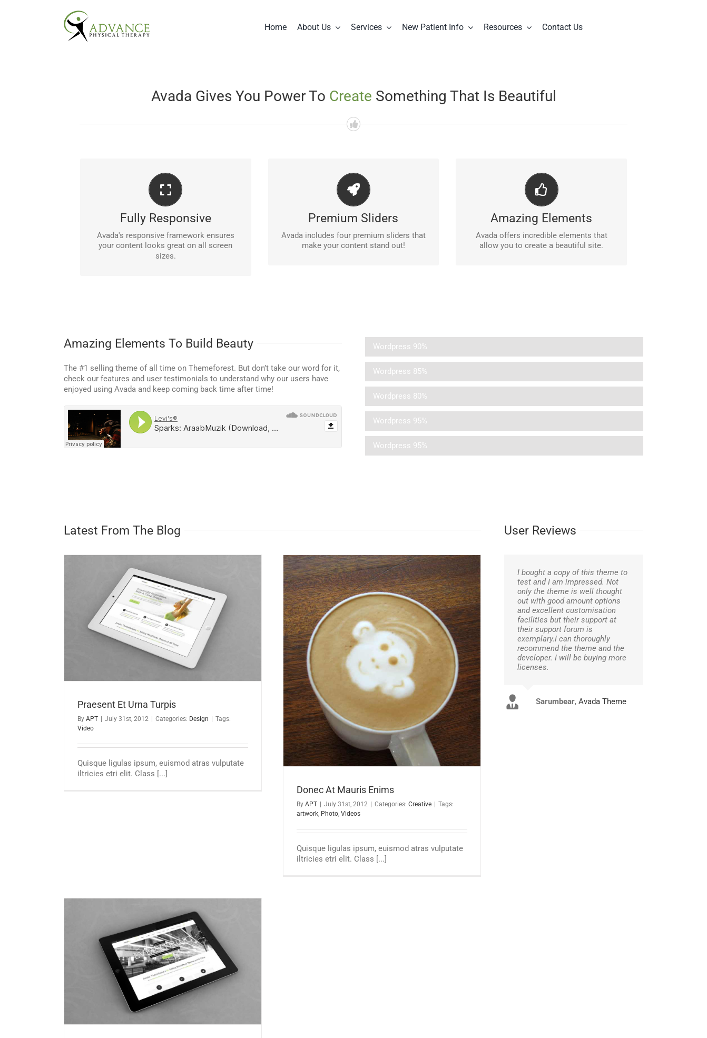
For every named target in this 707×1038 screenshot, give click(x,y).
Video (85, 728)
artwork (307, 813)
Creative (419, 804)
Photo (329, 813)
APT (92, 719)
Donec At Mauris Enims (345, 789)
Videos (350, 813)
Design (199, 719)
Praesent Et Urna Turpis (126, 704)
